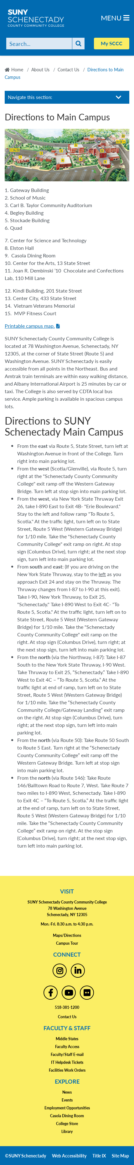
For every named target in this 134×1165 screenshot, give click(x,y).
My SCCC (111, 43)
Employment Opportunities (67, 1108)
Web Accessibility (69, 1155)
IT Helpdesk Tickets (67, 1062)
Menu (115, 18)
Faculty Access (67, 1046)
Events (67, 1100)
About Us (40, 69)
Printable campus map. (30, 325)
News (67, 1092)
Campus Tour (67, 943)
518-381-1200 (67, 1007)
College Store (67, 1123)
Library (67, 1131)
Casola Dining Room (67, 1115)
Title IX (99, 1155)
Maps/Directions (67, 935)
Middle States (67, 1038)
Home (17, 69)
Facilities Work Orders (67, 1070)
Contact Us (68, 69)
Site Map (120, 1155)
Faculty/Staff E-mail (67, 1054)
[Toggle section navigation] (118, 97)
